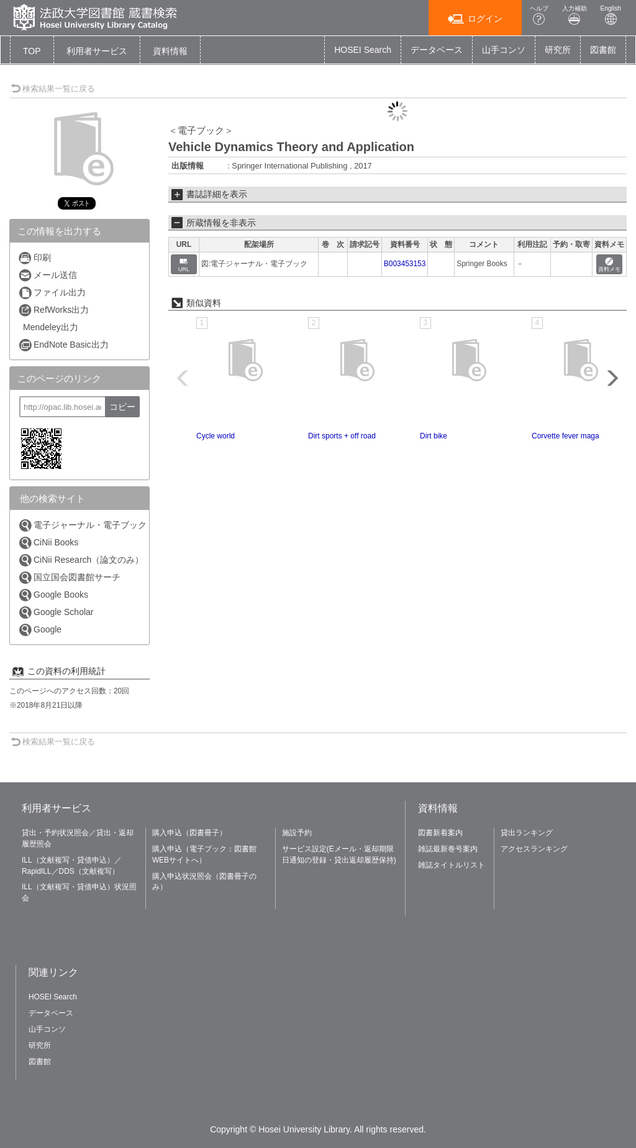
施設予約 (297, 832)
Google (39, 629)
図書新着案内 (440, 832)
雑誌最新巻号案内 (448, 849)
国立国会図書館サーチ (69, 577)
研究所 (558, 50)
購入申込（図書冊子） (189, 832)
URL (183, 265)
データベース (437, 50)
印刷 (34, 257)
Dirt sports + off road (342, 436)
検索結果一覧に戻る (53, 88)
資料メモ (609, 265)
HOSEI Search (362, 50)
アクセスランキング (534, 849)
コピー (122, 407)
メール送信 (47, 275)
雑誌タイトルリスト (451, 865)
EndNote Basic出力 (63, 344)
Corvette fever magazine (572, 436)
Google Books (53, 594)
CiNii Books (48, 542)
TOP (32, 51)
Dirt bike (433, 436)
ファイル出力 (52, 292)
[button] (97, 51)
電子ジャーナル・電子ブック (82, 525)
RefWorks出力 (53, 310)
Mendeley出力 (50, 327)
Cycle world (215, 436)
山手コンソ (503, 50)
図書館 (603, 50)
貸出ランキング (527, 832)
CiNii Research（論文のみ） (80, 560)
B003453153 (404, 263)
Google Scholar (56, 612)
